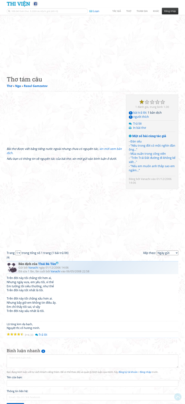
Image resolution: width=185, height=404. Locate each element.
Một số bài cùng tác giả (147, 136)
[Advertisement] (92, 42)
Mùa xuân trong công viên (148, 154)
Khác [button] (156, 11)
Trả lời (137, 124)
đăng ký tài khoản (128, 372)
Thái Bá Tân (48, 264)
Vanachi (145, 179)
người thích (139, 117)
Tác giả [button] (116, 11)
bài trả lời (137, 113)
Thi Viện (18, 3)
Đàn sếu (136, 141)
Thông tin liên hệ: (17, 391)
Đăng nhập (170, 11)
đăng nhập (145, 372)
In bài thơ (139, 128)
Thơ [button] (128, 11)
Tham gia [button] (142, 11)
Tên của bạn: (14, 377)
